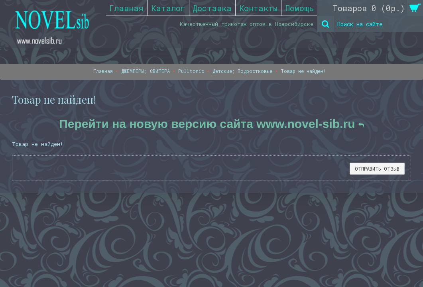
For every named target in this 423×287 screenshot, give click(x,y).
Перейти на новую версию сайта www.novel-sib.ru (211, 123)
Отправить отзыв (377, 168)
